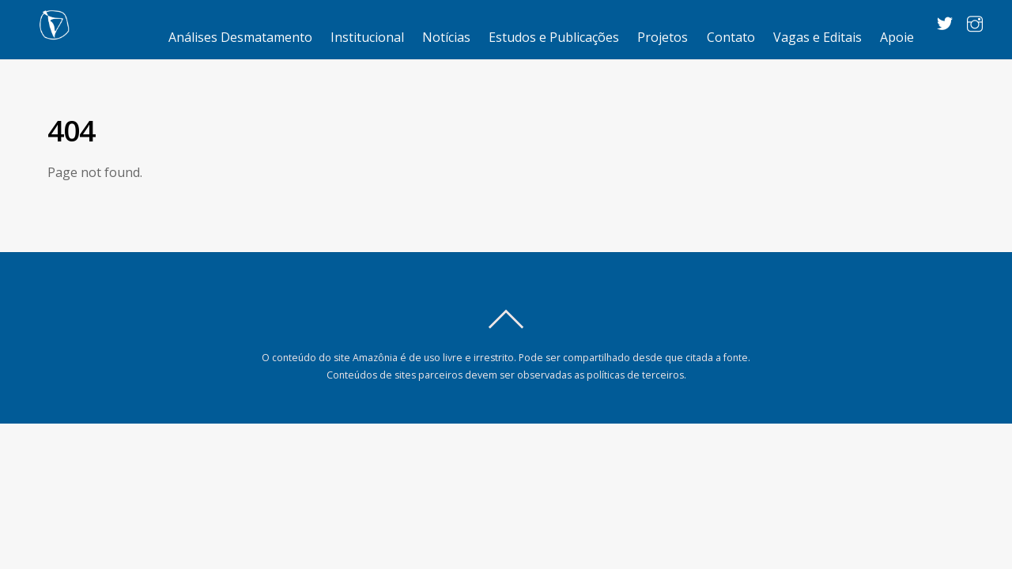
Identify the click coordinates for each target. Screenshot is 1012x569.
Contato (731, 37)
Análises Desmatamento (240, 37)
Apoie (897, 37)
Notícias (446, 37)
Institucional (367, 37)
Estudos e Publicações (554, 37)
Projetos (662, 37)
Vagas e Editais (817, 37)
